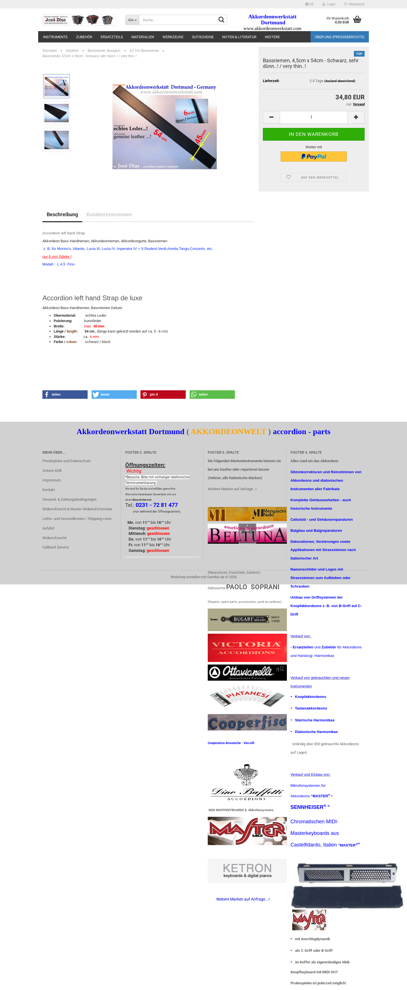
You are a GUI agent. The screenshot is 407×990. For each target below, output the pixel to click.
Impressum (51, 480)
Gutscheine (203, 37)
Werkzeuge (173, 37)
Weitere (272, 37)
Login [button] (328, 4)
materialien (142, 37)
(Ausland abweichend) (339, 81)
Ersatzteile (112, 37)
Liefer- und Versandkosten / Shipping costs (77, 519)
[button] (309, 4)
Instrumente (55, 37)
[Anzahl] (314, 117)
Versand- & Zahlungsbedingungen (69, 499)
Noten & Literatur (239, 37)
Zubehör (84, 37)
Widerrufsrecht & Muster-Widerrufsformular (77, 509)
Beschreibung (62, 214)
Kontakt (48, 490)
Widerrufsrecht (54, 538)
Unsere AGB (52, 470)
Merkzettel (354, 4)
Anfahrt (48, 528)
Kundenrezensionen (109, 214)
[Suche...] (132, 20)
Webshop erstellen (185, 577)
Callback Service (55, 547)
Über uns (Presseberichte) (340, 37)
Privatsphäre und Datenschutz (66, 461)
